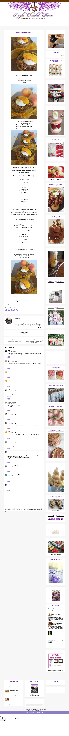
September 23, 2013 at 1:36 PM (11, 381)
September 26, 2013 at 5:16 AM (11, 475)
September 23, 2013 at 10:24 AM (12, 351)
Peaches (16, 307)
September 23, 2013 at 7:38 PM (11, 432)
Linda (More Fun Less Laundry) (13, 474)
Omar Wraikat (38, 710)
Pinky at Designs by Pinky (12, 484)
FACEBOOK (41, 1)
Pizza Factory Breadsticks (56, 614)
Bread (9, 307)
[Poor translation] (4, 720)
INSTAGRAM (22, 1)
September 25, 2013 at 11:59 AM (12, 442)
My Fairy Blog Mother (52, 670)
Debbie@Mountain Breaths (12, 465)
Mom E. (8, 451)
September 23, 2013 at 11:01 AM (12, 361)
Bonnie (8, 350)
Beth (8, 422)
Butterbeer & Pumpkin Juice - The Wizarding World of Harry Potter (57, 641)
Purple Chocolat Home (34, 709)
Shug (8, 360)
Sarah (8, 431)
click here (20, 686)
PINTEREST (35, 1)
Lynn (8, 413)
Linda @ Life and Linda (11, 402)
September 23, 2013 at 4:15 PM (11, 423)
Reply (8, 368)
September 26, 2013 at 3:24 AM (11, 466)
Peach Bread (12, 307)
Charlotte (9, 389)
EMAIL (47, 1)
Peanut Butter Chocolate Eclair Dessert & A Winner (57, 624)
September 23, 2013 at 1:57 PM (11, 390)
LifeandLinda (60, 670)
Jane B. (8, 380)
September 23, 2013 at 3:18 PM (11, 414)
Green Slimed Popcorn (56, 633)
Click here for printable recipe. (11, 296)
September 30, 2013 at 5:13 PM (11, 485)
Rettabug (9, 441)
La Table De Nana (10, 371)
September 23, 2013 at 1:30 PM (11, 372)
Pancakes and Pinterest (52, 608)
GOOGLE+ (29, 1)
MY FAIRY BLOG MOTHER (38, 712)
